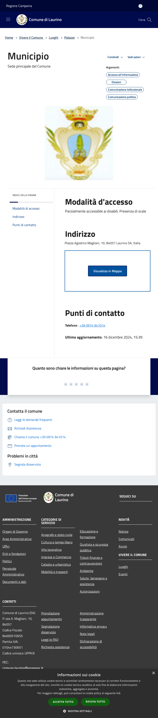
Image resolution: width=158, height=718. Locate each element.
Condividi (116, 57)
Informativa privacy (93, 626)
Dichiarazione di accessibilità (91, 644)
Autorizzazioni (90, 591)
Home (9, 37)
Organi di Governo (15, 531)
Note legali (87, 633)
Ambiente (86, 570)
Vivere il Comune (31, 37)
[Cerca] (149, 19)
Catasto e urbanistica (56, 564)
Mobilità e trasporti (54, 571)
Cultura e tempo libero (56, 542)
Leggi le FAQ (49, 639)
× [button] (153, 673)
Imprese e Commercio (56, 557)
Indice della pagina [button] (24, 195)
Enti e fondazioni (14, 553)
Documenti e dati (14, 581)
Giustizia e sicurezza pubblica (94, 547)
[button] (79, 711)
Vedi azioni (137, 57)
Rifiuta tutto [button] (95, 701)
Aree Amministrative (17, 538)
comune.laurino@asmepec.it (22, 667)
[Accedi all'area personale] (140, 6)
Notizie (123, 531)
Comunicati (126, 538)
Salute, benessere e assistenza (93, 581)
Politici (7, 561)
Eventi (123, 574)
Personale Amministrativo (13, 571)
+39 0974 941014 (92, 325)
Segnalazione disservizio (50, 629)
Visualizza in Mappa (107, 271)
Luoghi (53, 37)
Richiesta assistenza (55, 646)
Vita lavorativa (51, 549)
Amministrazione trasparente (92, 616)
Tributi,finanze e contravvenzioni (91, 560)
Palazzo (69, 37)
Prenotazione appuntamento (51, 616)
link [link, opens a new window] (118, 693)
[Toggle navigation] (8, 19)
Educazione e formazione (89, 534)
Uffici (6, 546)
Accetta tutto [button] (63, 702)
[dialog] (79, 693)
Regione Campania (19, 5)
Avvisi (123, 546)
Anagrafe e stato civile (56, 534)
